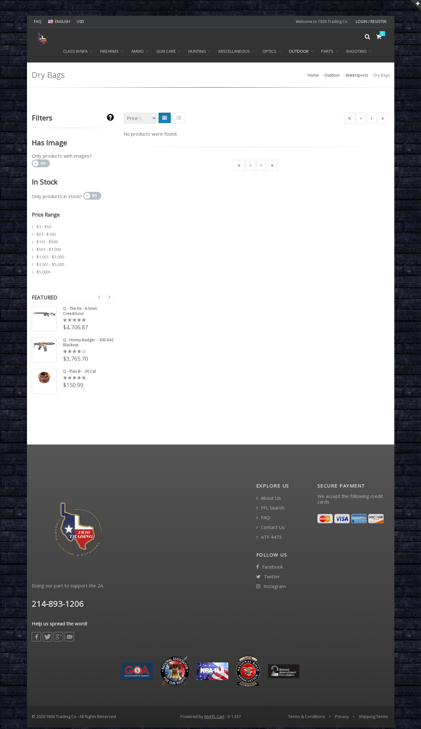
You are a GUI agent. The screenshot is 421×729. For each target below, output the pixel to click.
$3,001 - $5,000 (50, 266)
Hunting (197, 53)
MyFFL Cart (214, 718)
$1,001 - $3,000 (50, 258)
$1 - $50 (43, 228)
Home (313, 77)
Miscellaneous (234, 53)
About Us (268, 500)
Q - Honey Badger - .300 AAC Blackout (88, 344)
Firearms (109, 53)
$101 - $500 (47, 243)
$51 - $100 (46, 236)
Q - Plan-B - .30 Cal (79, 372)
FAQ (37, 21)
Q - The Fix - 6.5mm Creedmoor (80, 313)
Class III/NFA (75, 53)
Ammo (137, 53)
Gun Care (166, 53)
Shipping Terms (373, 718)
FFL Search (270, 509)
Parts (327, 53)
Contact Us (270, 529)
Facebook (269, 568)
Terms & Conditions (306, 718)
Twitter (268, 578)
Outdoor (299, 53)
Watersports (357, 77)
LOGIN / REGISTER (371, 21)
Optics (269, 53)
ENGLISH (59, 21)
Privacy (342, 718)
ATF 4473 (269, 539)
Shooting (356, 53)
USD (80, 21)
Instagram (271, 588)
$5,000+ (43, 273)
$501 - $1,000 (48, 251)
